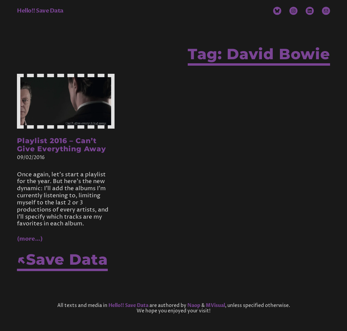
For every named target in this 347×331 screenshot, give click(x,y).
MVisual (215, 305)
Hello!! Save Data (40, 11)
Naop (193, 305)
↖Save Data (62, 259)
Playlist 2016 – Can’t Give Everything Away (61, 145)
